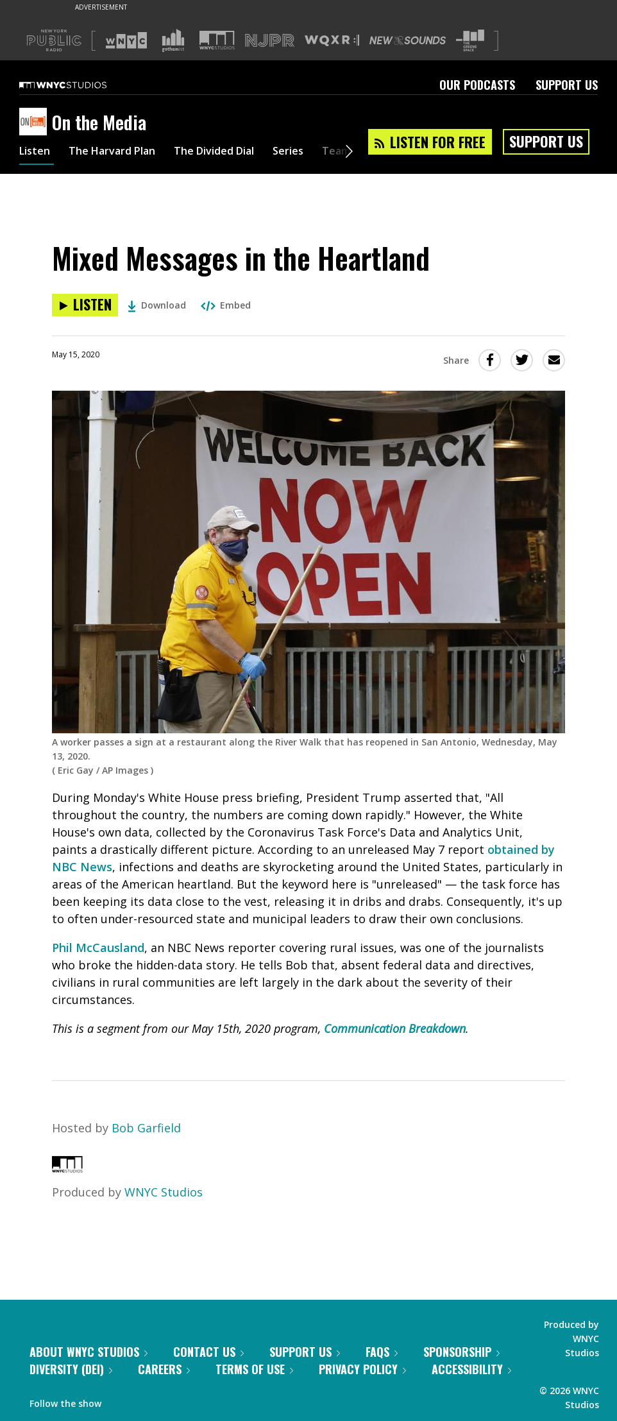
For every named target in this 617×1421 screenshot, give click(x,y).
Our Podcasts (477, 84)
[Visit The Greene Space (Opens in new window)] (470, 41)
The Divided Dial (235, 152)
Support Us (567, 84)
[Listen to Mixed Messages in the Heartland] (85, 305)
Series (317, 152)
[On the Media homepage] (35, 122)
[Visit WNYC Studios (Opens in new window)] (217, 40)
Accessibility (471, 1369)
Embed (226, 305)
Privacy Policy (362, 1369)
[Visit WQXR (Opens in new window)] (332, 41)
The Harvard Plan (121, 152)
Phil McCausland (98, 947)
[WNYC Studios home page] (79, 84)
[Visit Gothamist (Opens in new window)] (173, 40)
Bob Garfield (146, 1128)
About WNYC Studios (89, 1351)
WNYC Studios (163, 1192)
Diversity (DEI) (71, 1369)
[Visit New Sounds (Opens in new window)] (407, 40)
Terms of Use (254, 1369)
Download (157, 305)
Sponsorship (461, 1351)
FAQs (382, 1351)
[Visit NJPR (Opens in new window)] (269, 40)
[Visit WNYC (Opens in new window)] (126, 40)
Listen (36, 152)
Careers (164, 1369)
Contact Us (208, 1351)
